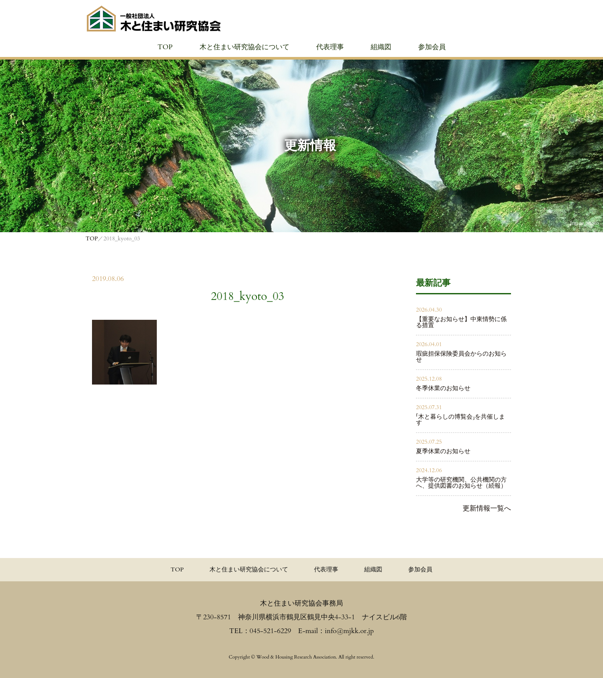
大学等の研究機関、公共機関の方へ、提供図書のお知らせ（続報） (461, 483)
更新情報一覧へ (487, 508)
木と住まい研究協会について (244, 47)
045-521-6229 (270, 631)
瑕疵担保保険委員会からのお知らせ (461, 357)
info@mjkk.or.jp (349, 631)
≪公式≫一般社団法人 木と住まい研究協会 (154, 18)
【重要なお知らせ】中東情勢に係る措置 (461, 322)
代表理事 (330, 47)
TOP (164, 47)
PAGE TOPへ (586, 664)
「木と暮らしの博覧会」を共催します (460, 420)
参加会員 (432, 47)
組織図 (381, 47)
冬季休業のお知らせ (443, 388)
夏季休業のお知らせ (443, 451)
